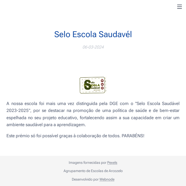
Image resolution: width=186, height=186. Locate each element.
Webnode (106, 179)
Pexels (112, 162)
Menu (179, 6)
